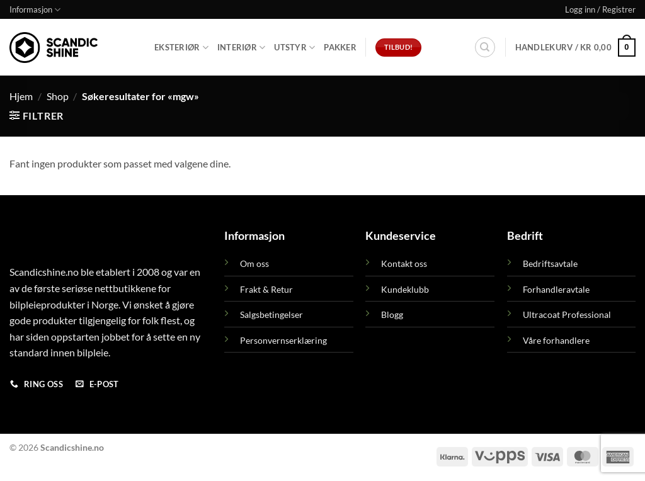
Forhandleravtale (556, 289)
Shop (58, 96)
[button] (600, 9)
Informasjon (34, 10)
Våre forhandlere (556, 340)
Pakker (340, 47)
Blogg (392, 314)
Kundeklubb (405, 289)
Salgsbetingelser (271, 314)
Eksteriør (181, 48)
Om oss (254, 263)
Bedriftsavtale (550, 263)
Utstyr (294, 48)
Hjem (21, 96)
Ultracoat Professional (567, 314)
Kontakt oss (404, 263)
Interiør (241, 48)
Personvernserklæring (283, 340)
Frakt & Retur (266, 289)
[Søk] (485, 47)
